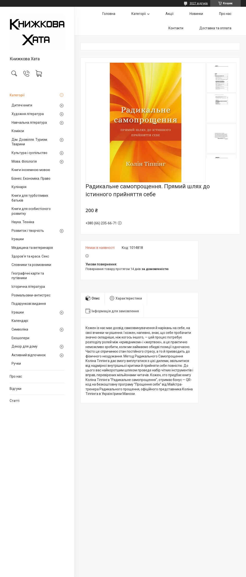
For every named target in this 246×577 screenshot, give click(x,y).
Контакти (175, 28)
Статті (14, 401)
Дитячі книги (22, 105)
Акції (169, 14)
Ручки (16, 363)
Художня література (28, 114)
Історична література (28, 286)
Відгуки (15, 389)
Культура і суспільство (29, 153)
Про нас (16, 376)
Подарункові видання (29, 304)
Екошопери (20, 338)
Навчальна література (29, 122)
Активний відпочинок (29, 355)
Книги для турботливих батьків (30, 198)
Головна (108, 14)
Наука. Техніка (23, 222)
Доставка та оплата (215, 28)
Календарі (20, 321)
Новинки (196, 14)
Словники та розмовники (31, 265)
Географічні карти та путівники (28, 275)
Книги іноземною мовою (31, 170)
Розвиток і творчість (28, 231)
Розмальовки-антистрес (31, 295)
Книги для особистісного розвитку (31, 211)
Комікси (18, 131)
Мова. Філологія (24, 161)
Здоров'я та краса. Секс (30, 256)
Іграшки (18, 239)
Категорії (17, 95)
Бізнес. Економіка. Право (31, 178)
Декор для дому (24, 346)
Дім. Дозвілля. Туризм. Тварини (30, 142)
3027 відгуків (199, 3)
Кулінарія (19, 187)
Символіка (20, 329)
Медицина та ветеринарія (32, 248)
